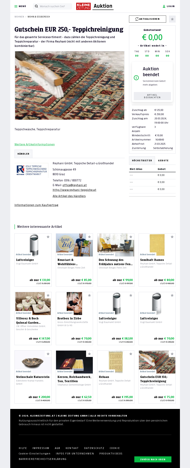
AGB (57, 448)
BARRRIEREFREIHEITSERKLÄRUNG (43, 459)
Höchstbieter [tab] (142, 160)
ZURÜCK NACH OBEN (152, 459)
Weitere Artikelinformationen (34, 144)
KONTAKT (72, 448)
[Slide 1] (69, 114)
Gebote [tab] (163, 160)
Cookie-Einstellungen (35, 453)
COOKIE (115, 448)
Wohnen (19, 17)
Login (169, 6)
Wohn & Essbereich (39, 17)
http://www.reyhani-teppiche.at (74, 189)
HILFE (23, 448)
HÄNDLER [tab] (23, 154)
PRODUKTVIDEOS (111, 453)
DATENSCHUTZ (94, 448)
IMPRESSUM (40, 448)
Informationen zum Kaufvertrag (36, 205)
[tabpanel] (69, 178)
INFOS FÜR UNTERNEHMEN (75, 453)
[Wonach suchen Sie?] (56, 6)
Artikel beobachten (152, 96)
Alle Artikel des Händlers (69, 196)
